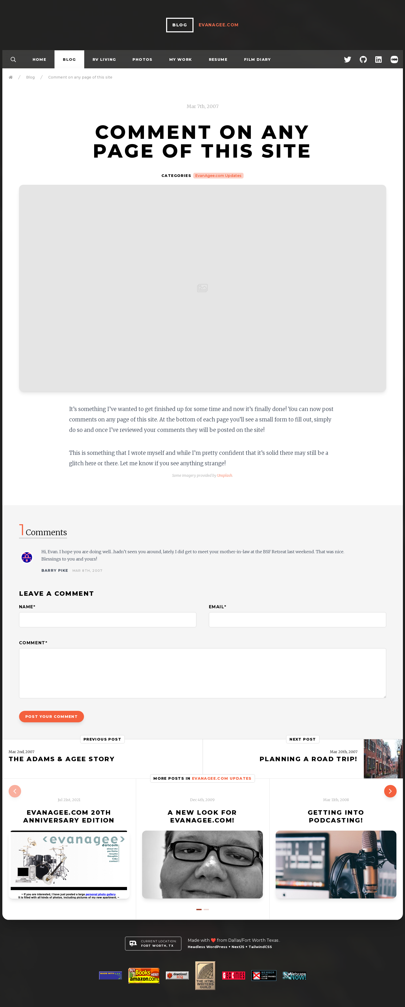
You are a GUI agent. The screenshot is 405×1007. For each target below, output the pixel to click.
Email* (218, 606)
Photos (142, 59)
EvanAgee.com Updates (218, 175)
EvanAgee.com (219, 24)
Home (39, 59)
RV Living (104, 59)
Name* (27, 606)
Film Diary (257, 59)
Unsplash (224, 475)
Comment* (33, 642)
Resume (218, 59)
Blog (69, 59)
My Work (180, 59)
